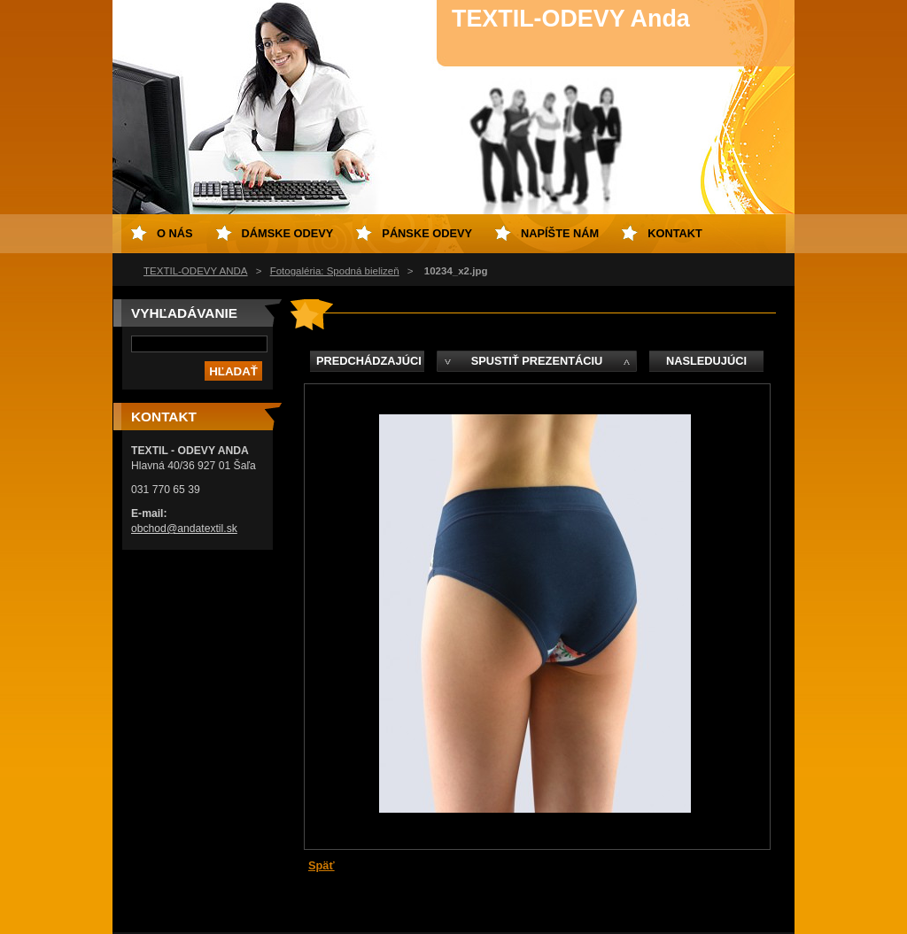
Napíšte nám (560, 233)
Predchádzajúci (369, 360)
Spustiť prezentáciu (537, 360)
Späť (321, 865)
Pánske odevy (427, 233)
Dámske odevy (288, 233)
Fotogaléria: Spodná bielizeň (334, 271)
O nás (175, 233)
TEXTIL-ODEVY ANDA (195, 271)
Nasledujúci (706, 360)
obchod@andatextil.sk (184, 528)
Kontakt (674, 233)
